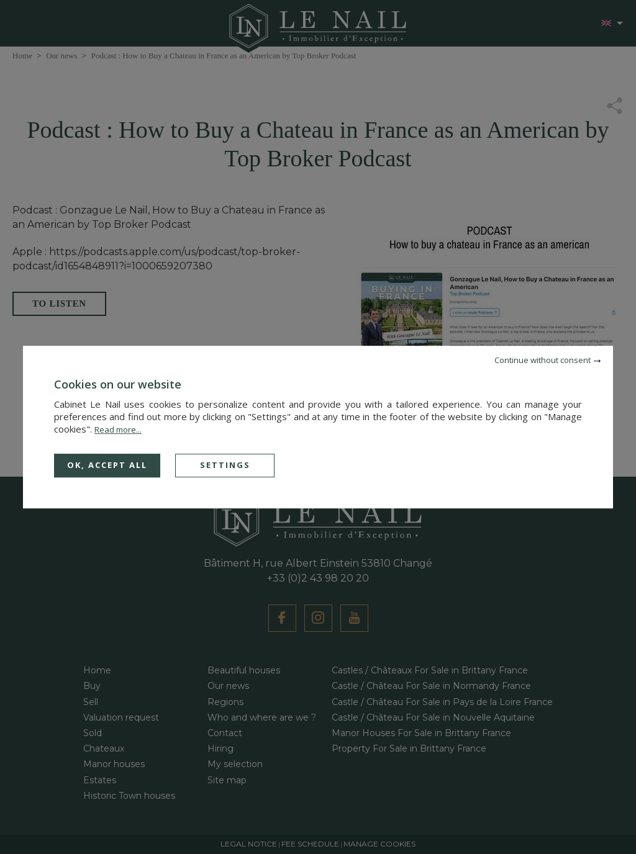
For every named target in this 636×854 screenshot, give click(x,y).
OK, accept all (107, 464)
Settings (225, 464)
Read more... (118, 429)
